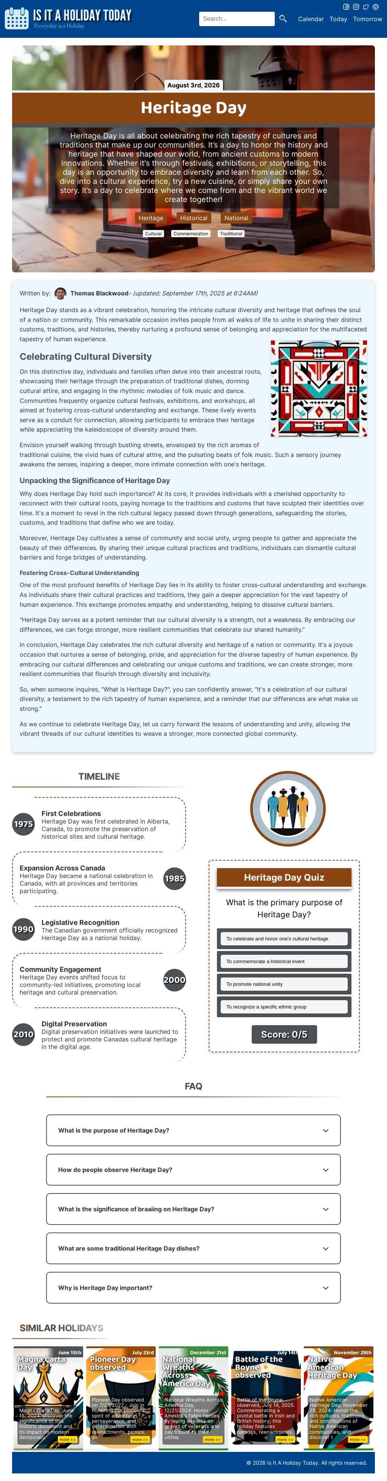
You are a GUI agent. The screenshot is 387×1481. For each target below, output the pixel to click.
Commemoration (190, 233)
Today (338, 19)
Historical (193, 218)
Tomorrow (367, 19)
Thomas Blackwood (99, 293)
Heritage (151, 218)
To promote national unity (254, 984)
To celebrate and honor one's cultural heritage (277, 939)
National (236, 218)
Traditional (231, 233)
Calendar (311, 19)
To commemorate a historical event (265, 961)
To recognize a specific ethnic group (266, 1007)
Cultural (153, 233)
